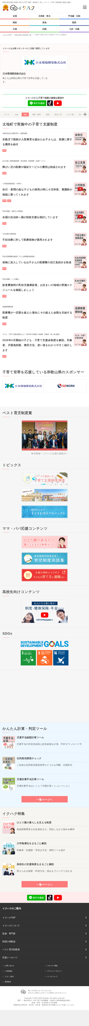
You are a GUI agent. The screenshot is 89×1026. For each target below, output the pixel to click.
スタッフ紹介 (9, 976)
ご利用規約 (8, 971)
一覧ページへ (44, 799)
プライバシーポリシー (54, 971)
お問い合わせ (9, 966)
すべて (6, 114)
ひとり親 (70, 114)
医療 (25, 114)
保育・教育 (36, 114)
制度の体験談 (8, 941)
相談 (47, 114)
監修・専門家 (8, 933)
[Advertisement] (44, 696)
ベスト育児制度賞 (11, 949)
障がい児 (58, 114)
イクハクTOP (8, 917)
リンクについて (52, 976)
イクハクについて (11, 925)
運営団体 (8, 982)
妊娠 (80, 114)
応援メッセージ (10, 957)
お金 (16, 114)
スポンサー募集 (52, 966)
